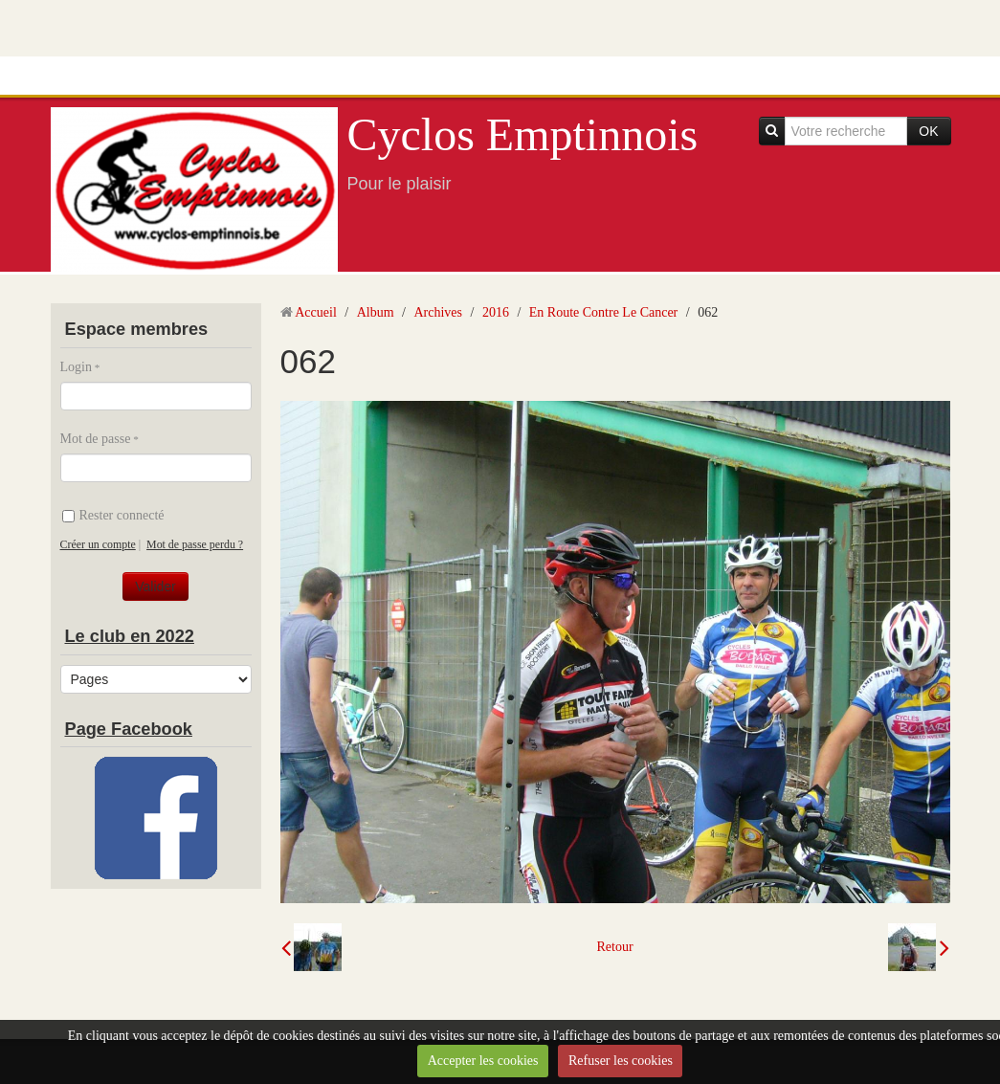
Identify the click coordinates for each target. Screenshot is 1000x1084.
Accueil (316, 312)
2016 (495, 312)
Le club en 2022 (129, 636)
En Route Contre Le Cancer (603, 312)
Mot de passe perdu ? (194, 544)
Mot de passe (95, 438)
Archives (437, 312)
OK (928, 131)
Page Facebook (128, 729)
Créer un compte (98, 544)
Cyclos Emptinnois (523, 134)
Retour (614, 947)
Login (76, 367)
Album (375, 312)
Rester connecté (113, 515)
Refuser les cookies (620, 1060)
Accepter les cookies (483, 1060)
